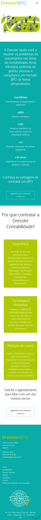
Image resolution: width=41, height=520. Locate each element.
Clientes (5, 475)
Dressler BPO (7, 469)
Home (5, 467)
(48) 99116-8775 (9, 454)
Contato (5, 480)
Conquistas (6, 477)
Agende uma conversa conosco (20, 195)
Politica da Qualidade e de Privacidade (16, 483)
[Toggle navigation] (37, 3)
